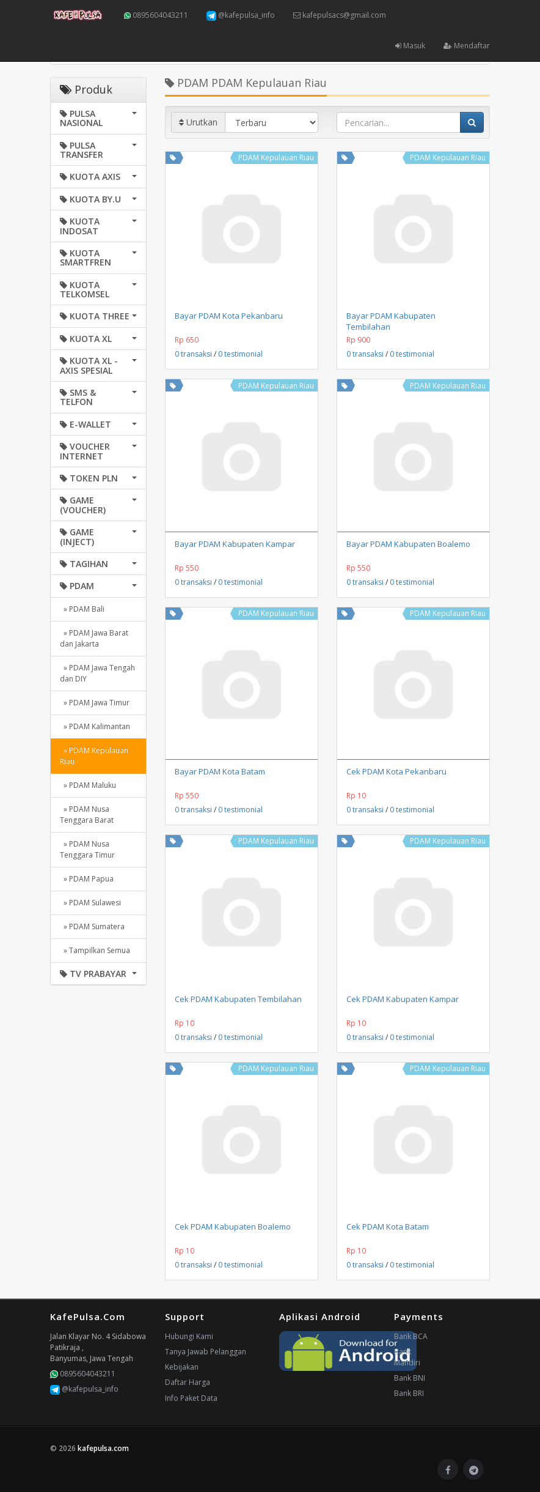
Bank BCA (411, 1336)
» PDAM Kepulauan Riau (94, 755)
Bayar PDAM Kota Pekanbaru (229, 315)
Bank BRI (409, 1393)
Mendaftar (466, 45)
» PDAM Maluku (88, 785)
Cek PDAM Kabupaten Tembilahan (238, 998)
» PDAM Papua (87, 879)
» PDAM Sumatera (92, 926)
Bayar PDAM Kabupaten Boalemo (408, 543)
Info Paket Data (191, 1398)
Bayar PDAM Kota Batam (220, 771)
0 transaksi (193, 354)
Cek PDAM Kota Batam (387, 1226)
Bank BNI (409, 1378)
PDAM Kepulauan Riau (276, 157)
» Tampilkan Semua (95, 950)
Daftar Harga (187, 1382)
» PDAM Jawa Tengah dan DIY (97, 673)
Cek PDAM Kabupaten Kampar (402, 998)
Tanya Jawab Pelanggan (205, 1351)
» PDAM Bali (82, 609)
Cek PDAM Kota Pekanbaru (396, 771)
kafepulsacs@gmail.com (339, 15)
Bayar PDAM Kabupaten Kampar (235, 543)
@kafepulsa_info (240, 15)
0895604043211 (156, 15)
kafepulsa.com (103, 1448)
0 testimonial (240, 354)
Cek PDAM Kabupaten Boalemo (233, 1226)
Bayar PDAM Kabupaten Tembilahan (391, 321)
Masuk (410, 45)
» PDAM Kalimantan (95, 726)
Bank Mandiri (407, 1357)
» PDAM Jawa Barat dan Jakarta (94, 638)
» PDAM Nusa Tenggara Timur (87, 849)
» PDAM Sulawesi (90, 902)
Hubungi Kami (189, 1336)
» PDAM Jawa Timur (95, 702)
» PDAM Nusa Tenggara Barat (87, 814)
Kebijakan (182, 1367)
